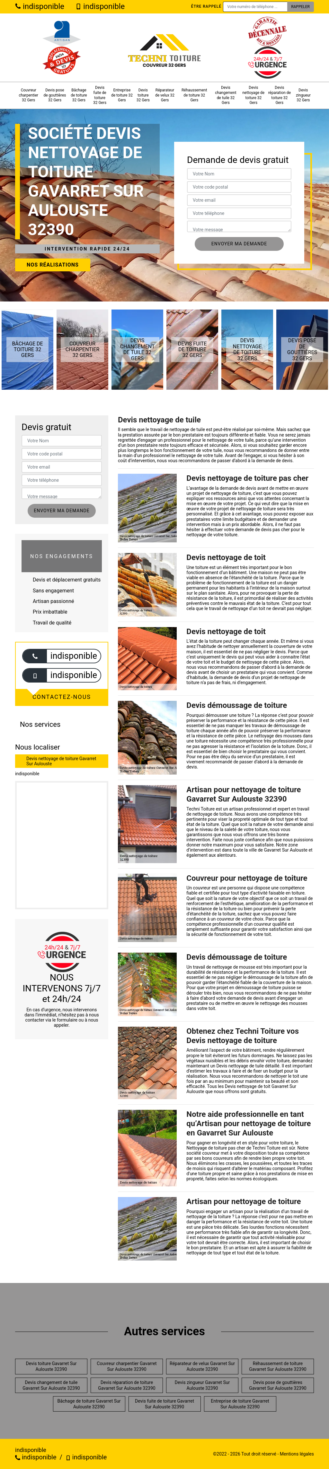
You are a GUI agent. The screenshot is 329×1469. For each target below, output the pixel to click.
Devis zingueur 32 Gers (303, 95)
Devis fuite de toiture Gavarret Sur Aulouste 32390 (164, 1403)
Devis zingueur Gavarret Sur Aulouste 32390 (202, 1385)
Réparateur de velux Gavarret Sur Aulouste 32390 (202, 1366)
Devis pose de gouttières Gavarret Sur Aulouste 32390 (277, 1385)
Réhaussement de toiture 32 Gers (194, 95)
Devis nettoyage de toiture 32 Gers (253, 95)
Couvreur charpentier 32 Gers (28, 95)
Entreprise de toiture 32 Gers (122, 95)
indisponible (39, 6)
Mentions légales (297, 1453)
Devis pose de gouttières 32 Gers (54, 95)
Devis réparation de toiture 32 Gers (279, 95)
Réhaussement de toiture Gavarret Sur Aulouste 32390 (277, 1366)
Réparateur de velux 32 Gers (164, 95)
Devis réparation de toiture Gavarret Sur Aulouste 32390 (126, 1385)
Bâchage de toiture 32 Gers (79, 95)
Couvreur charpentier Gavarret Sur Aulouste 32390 (126, 1366)
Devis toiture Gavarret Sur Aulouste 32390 (51, 1366)
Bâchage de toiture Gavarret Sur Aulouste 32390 (88, 1403)
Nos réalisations (53, 265)
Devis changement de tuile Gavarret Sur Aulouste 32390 (51, 1385)
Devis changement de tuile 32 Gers (225, 95)
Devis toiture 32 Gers (143, 95)
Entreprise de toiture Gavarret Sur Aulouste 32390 (240, 1403)
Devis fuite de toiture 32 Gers (99, 95)
